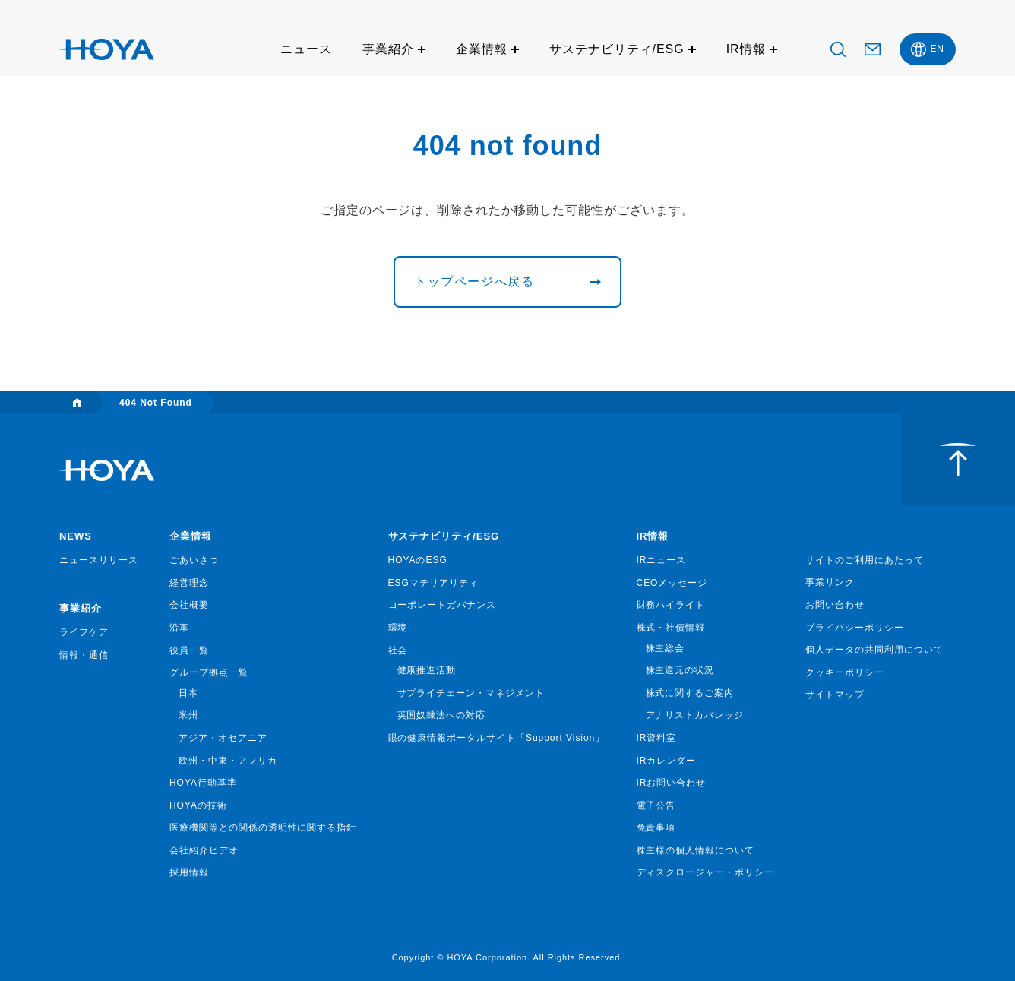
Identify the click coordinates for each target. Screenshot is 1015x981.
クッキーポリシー (844, 672)
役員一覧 (189, 650)
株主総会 (665, 648)
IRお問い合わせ (672, 782)
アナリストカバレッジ (695, 715)
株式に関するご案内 (690, 693)
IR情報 (746, 49)
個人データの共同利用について (874, 649)
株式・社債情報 (671, 627)
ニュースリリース (98, 560)
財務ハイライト (671, 605)
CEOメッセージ (672, 583)
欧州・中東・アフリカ (228, 760)
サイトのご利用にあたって (864, 560)
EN (937, 48)
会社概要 (189, 605)
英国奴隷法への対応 (441, 715)
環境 (398, 627)
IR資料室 (657, 738)
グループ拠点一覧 (208, 672)
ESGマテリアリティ (433, 583)
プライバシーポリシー (854, 627)
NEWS (75, 536)
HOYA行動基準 (203, 782)
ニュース (306, 49)
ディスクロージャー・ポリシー (705, 872)
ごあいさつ (194, 560)
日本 (188, 693)
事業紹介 (388, 49)
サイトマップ (835, 694)
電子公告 (656, 805)
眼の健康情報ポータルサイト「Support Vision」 (497, 738)
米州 (188, 715)
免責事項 (656, 827)
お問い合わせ (835, 605)
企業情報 (482, 49)
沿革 (179, 627)
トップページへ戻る (474, 281)
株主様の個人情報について (696, 850)
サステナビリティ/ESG (617, 49)
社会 (398, 650)
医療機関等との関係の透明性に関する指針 (262, 827)
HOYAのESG (417, 560)
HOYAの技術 (198, 805)
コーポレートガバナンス (442, 605)
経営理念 (189, 583)
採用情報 (189, 872)
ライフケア (84, 632)
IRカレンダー (667, 760)
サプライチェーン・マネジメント (471, 693)
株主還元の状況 (680, 670)
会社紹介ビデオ (204, 850)
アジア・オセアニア (223, 738)
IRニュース (662, 560)
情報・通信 (84, 655)
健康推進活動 (427, 670)
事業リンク (830, 582)
